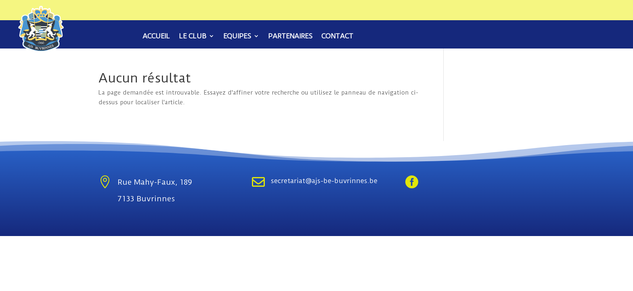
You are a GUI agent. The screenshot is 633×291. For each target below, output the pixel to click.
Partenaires (290, 36)
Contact (337, 36)
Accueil (156, 36)
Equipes (237, 36)
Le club (192, 36)
